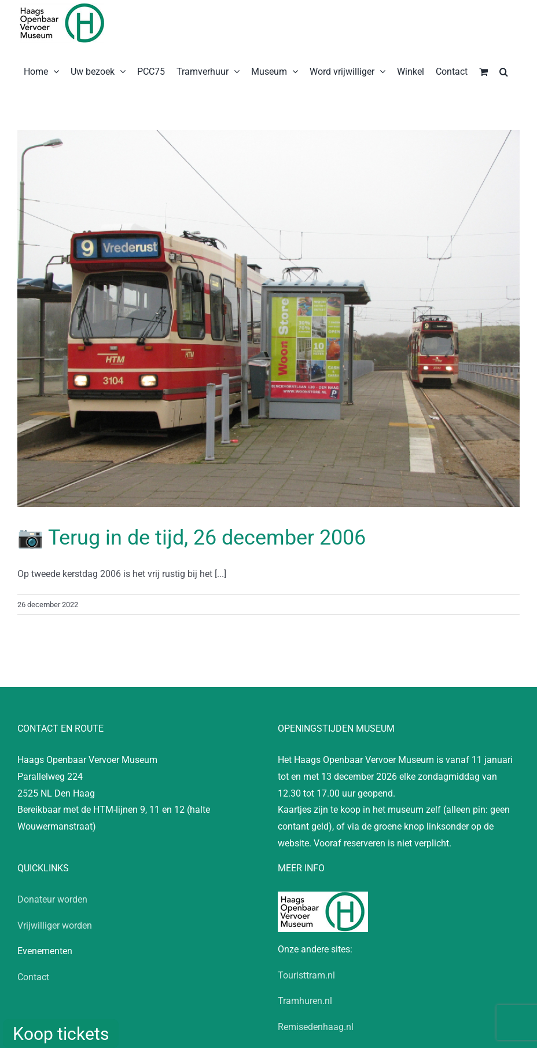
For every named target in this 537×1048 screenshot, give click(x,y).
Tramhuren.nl (305, 1000)
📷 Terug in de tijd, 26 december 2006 (191, 537)
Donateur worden (52, 899)
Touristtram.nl (306, 975)
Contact (33, 977)
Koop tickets (61, 1034)
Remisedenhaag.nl (316, 1026)
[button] (503, 70)
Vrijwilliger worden (54, 925)
